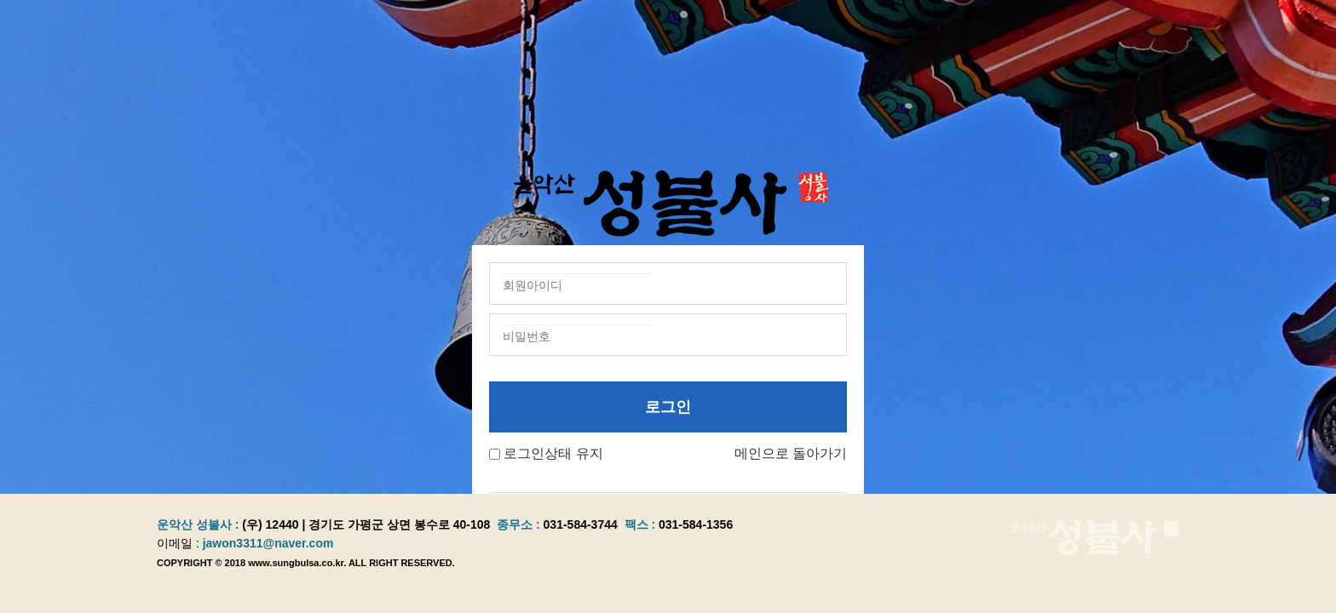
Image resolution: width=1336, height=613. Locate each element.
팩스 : (642, 524)
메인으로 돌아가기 (790, 453)
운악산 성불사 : (198, 524)
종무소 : (520, 524)
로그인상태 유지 (553, 453)
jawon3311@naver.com (268, 543)
